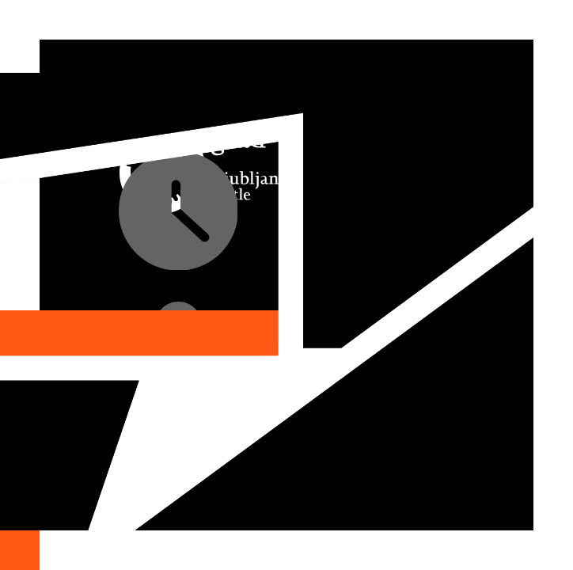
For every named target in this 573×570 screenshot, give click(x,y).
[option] (286, 285)
